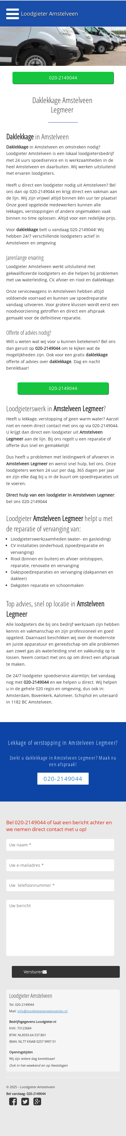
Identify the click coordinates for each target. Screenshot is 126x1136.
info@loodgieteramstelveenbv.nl (42, 1011)
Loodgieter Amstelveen (49, 13)
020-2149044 (63, 78)
